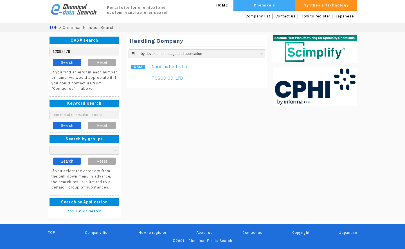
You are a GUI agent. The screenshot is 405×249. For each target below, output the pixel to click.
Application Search (84, 211)
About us (204, 233)
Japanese (344, 16)
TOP (53, 27)
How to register (315, 16)
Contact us (285, 16)
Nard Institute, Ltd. (171, 66)
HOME (222, 5)
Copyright (301, 233)
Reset (102, 62)
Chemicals (264, 5)
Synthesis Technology (326, 5)
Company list (258, 16)
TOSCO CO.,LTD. (168, 78)
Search (67, 62)
